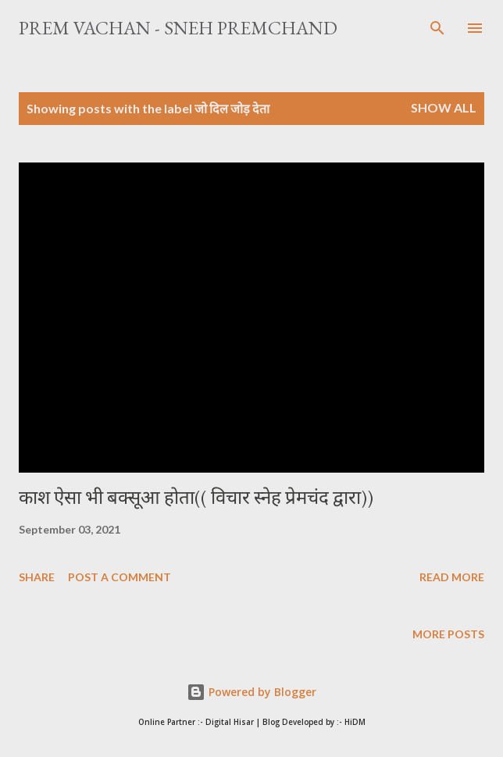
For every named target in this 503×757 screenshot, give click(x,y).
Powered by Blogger (251, 691)
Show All (443, 107)
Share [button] (37, 577)
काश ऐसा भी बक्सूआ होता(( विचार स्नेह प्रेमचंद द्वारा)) (196, 497)
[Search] (437, 28)
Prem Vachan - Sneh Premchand (178, 28)
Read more (451, 577)
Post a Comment (119, 577)
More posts (448, 634)
